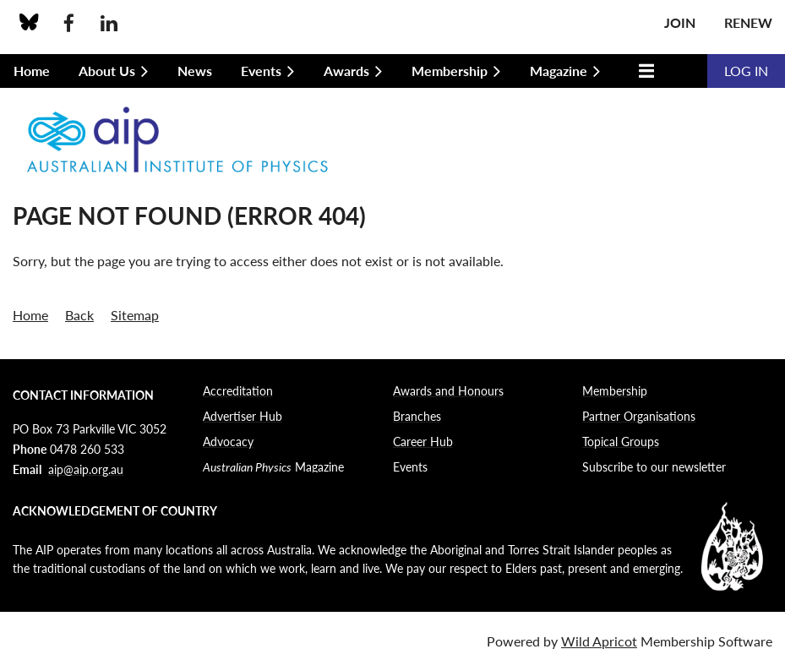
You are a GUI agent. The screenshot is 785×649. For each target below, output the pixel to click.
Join (679, 22)
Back (79, 315)
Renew (748, 22)
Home (30, 315)
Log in (746, 71)
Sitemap (135, 315)
